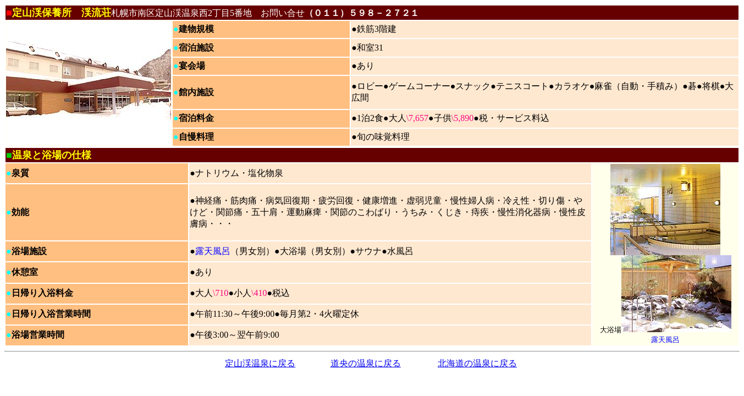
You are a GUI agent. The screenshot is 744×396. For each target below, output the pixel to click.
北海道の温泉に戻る (477, 363)
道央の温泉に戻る (365, 363)
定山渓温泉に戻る (260, 363)
